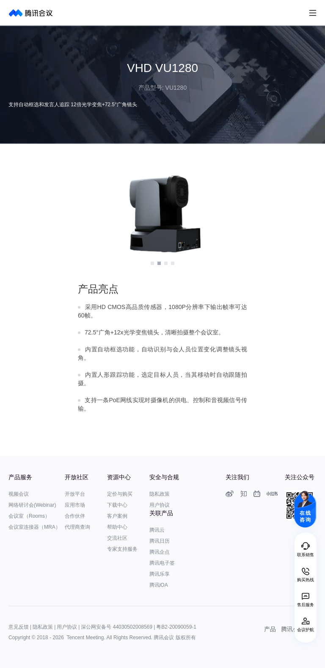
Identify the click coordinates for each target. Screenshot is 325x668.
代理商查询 (77, 527)
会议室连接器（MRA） (34, 527)
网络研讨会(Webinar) (32, 505)
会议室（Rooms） (29, 516)
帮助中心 (117, 527)
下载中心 (117, 505)
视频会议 (18, 494)
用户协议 (159, 505)
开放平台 (75, 494)
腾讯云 (157, 530)
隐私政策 (159, 494)
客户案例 (117, 516)
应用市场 (75, 505)
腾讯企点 (159, 552)
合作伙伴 (75, 516)
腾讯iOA (158, 585)
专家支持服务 (122, 549)
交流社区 (117, 538)
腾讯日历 (159, 541)
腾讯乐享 (159, 574)
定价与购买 (119, 494)
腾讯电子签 (162, 563)
